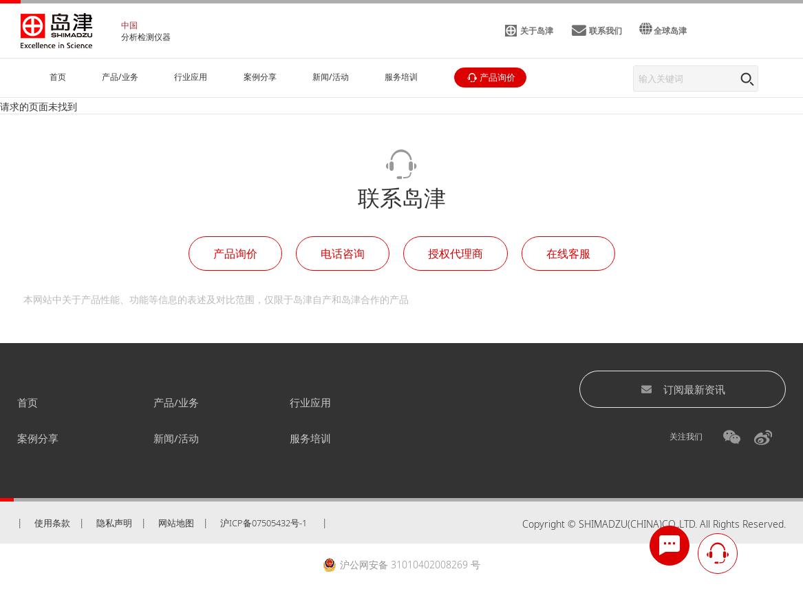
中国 (129, 25)
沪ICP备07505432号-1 (263, 523)
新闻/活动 (176, 438)
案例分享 (37, 438)
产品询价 (235, 253)
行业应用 (310, 402)
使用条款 (52, 523)
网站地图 (176, 523)
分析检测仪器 (146, 37)
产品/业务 (176, 402)
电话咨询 (343, 253)
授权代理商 (455, 253)
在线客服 (568, 253)
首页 (27, 402)
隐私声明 (114, 523)
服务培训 (310, 438)
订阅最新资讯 (683, 389)
